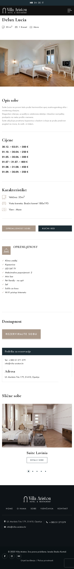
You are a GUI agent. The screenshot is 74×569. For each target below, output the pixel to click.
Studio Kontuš (60, 552)
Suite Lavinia (37, 453)
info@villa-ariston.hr (14, 363)
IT (43, 3)
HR (31, 3)
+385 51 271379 (57, 522)
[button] (7, 63)
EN (35, 3)
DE (39, 3)
